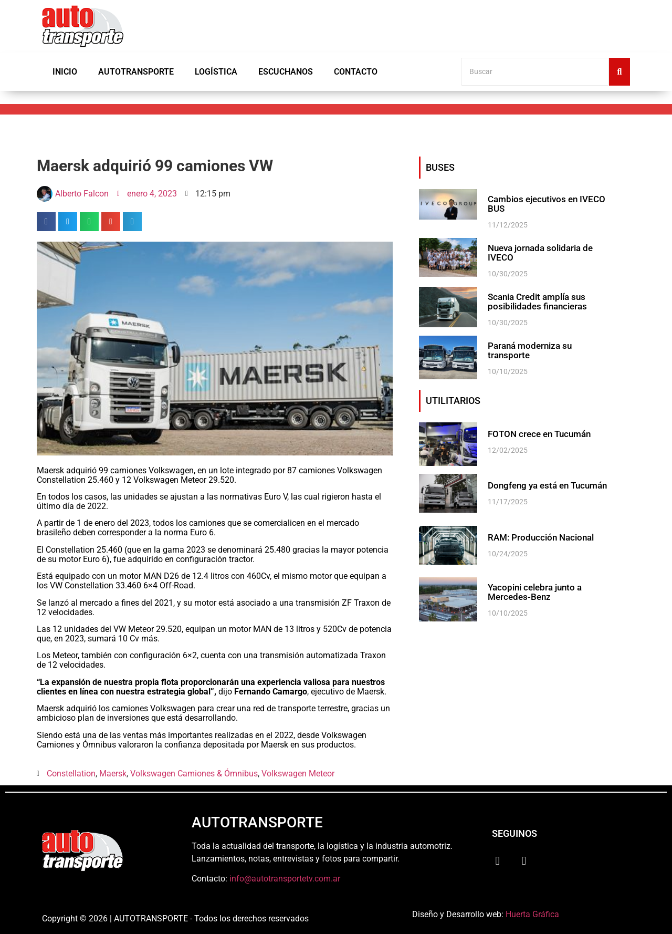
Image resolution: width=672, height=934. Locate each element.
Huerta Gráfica (532, 914)
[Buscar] (535, 72)
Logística (216, 72)
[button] (46, 221)
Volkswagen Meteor (297, 774)
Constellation (71, 774)
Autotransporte (136, 72)
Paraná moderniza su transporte (549, 347)
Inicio (64, 72)
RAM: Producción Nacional (538, 538)
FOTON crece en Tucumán (537, 434)
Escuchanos (285, 72)
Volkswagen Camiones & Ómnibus (194, 774)
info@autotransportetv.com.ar (284, 879)
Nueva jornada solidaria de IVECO (538, 252)
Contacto (355, 72)
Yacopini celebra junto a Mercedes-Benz (533, 592)
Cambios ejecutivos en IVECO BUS (543, 203)
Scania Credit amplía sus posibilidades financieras (535, 301)
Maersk (113, 774)
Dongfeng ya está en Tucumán (545, 486)
